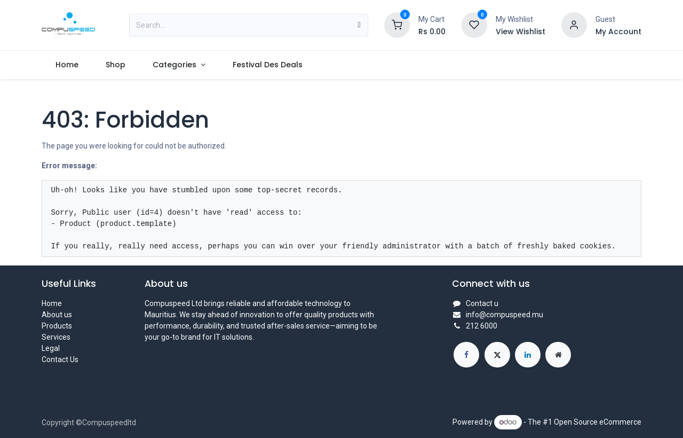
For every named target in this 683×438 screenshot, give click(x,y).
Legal (51, 348)
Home (52, 303)
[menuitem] (67, 65)
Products (57, 326)
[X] (497, 354)
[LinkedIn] (528, 354)
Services (56, 337)
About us (57, 314)
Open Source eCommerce (597, 422)
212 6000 (481, 326)
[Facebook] (466, 354)
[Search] (359, 25)
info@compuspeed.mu (504, 314)
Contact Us (60, 359)
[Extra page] (558, 354)
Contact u (482, 303)
